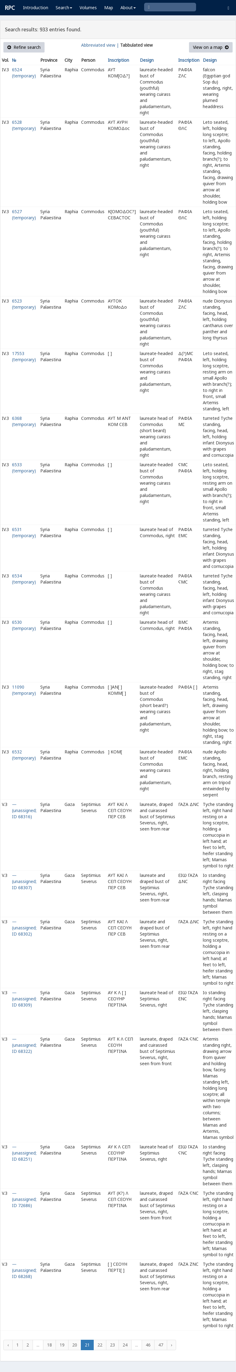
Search (64, 7)
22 (99, 1345)
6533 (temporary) (24, 468)
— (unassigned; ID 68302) (24, 928)
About (128, 7)
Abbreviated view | (100, 45)
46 (148, 1345)
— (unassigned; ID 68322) (24, 1045)
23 (112, 1345)
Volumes (88, 7)
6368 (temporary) (24, 421)
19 (62, 1345)
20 (74, 1345)
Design (147, 60)
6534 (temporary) (24, 579)
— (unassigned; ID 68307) (24, 881)
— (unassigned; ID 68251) (24, 1153)
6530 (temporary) (24, 625)
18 (49, 1345)
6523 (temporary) (24, 304)
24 (125, 1345)
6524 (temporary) (24, 73)
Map (108, 7)
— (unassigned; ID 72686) (24, 1199)
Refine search (24, 47)
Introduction (35, 7)
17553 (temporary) (24, 356)
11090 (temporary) (24, 690)
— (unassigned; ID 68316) (24, 810)
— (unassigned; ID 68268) (24, 1270)
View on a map (211, 47)
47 (160, 1345)
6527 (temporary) (24, 215)
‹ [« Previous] (8, 1345)
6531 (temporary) (24, 532)
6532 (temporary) (24, 755)
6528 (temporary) (24, 125)
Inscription (118, 60)
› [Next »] (171, 1345)
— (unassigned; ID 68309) (24, 999)
